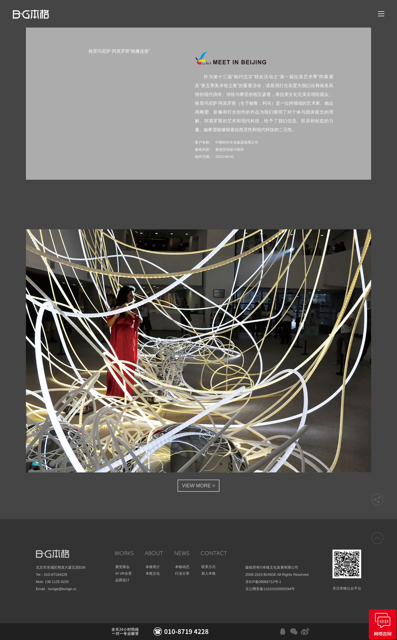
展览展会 (122, 567)
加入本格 (208, 573)
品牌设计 (122, 580)
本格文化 (153, 573)
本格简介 (153, 567)
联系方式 (208, 567)
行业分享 (182, 573)
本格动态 (182, 567)
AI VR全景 (123, 573)
